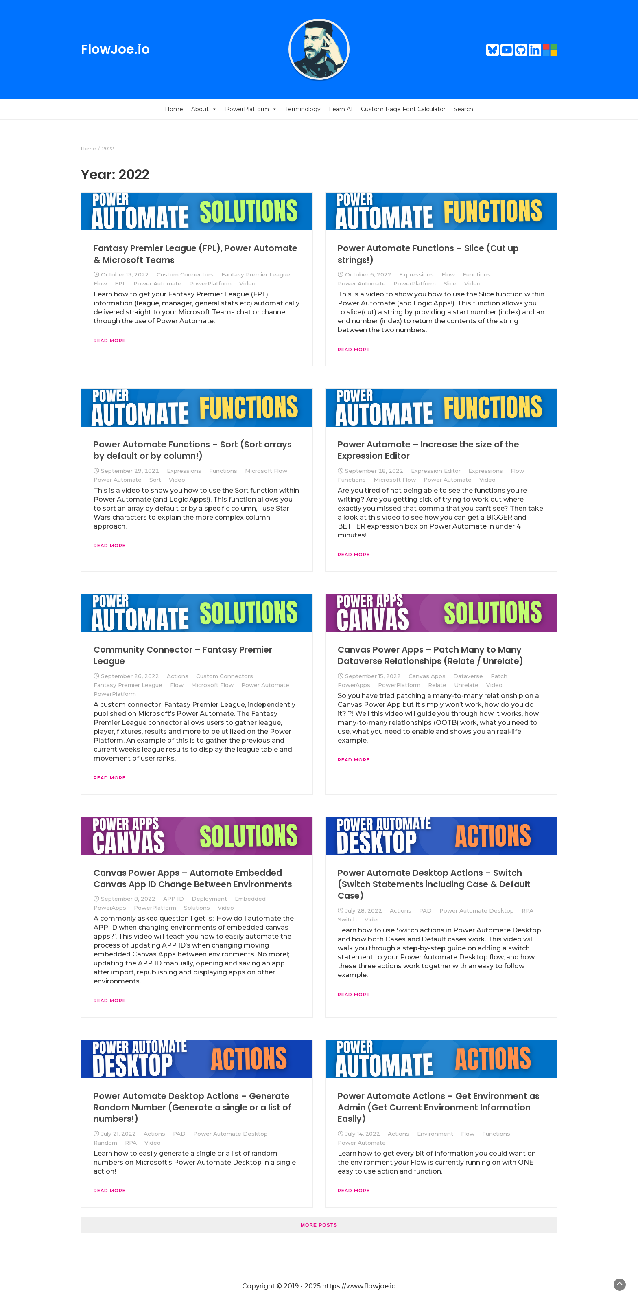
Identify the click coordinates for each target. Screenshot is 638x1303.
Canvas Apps (427, 676)
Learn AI (341, 109)
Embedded (250, 898)
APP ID (173, 898)
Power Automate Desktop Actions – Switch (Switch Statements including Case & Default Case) (434, 884)
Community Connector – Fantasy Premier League (183, 655)
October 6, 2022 (368, 274)
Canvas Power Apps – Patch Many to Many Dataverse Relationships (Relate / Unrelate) (430, 655)
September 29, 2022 (130, 470)
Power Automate (157, 283)
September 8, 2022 (128, 898)
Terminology (303, 109)
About (204, 109)
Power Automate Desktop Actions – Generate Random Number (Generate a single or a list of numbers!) (192, 1107)
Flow (100, 283)
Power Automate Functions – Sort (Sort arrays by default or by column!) (193, 450)
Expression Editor (436, 470)
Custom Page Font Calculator (403, 109)
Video (247, 283)
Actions (177, 676)
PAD (425, 910)
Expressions (416, 274)
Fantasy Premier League (255, 274)
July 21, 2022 (118, 1133)
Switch (347, 919)
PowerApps (354, 685)
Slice (450, 283)
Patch (499, 676)
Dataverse (468, 676)
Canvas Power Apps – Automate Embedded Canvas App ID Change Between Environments (193, 878)
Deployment (209, 898)
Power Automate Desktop (476, 910)
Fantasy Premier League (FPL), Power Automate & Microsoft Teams (195, 253)
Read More (110, 340)
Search (463, 109)
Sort (155, 479)
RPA (527, 910)
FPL (120, 283)
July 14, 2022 (362, 1133)
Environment (435, 1133)
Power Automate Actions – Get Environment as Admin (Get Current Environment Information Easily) (439, 1107)
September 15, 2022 (373, 676)
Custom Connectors (185, 274)
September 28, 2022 (374, 470)
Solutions (197, 907)
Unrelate (466, 685)
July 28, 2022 (363, 910)
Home (174, 109)
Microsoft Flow (266, 470)
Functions (477, 274)
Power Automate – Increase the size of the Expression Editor (428, 450)
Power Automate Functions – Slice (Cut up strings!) (428, 253)
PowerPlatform (251, 109)
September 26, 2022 (130, 676)
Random (105, 1142)
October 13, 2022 (125, 274)
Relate (437, 685)
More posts (319, 1225)
